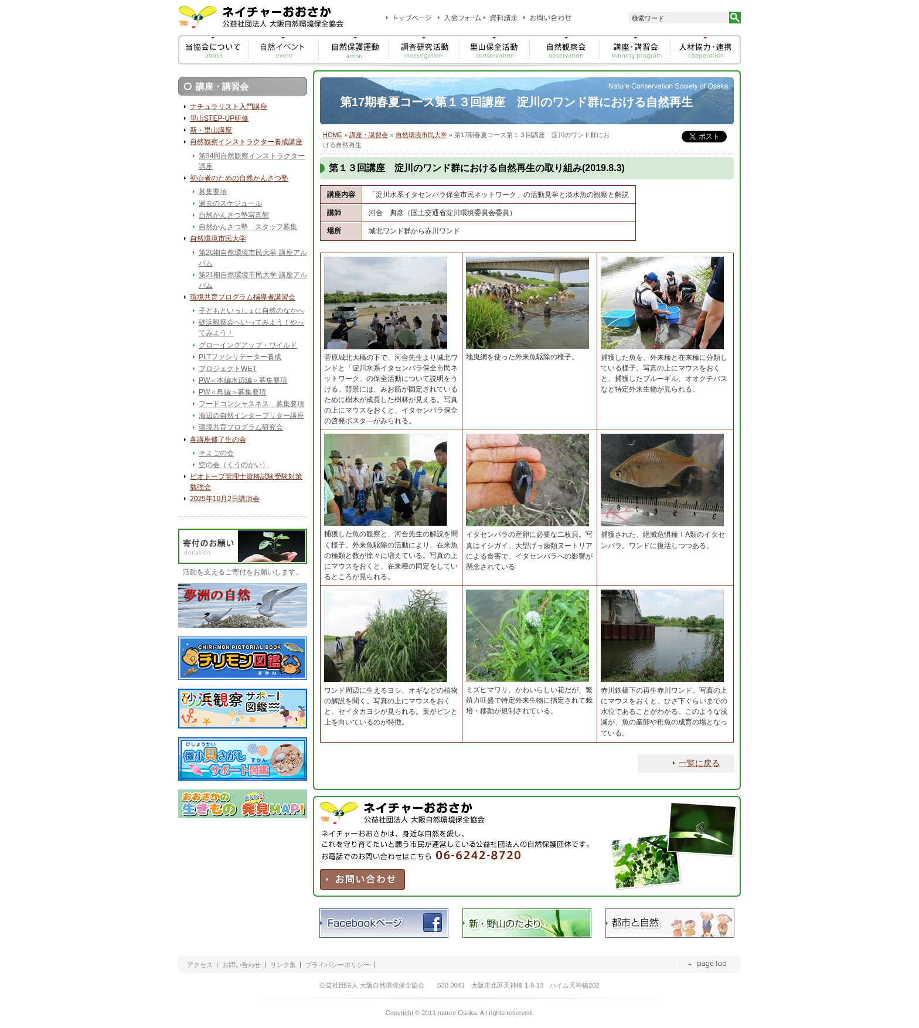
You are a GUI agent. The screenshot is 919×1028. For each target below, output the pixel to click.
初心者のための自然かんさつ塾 (239, 178)
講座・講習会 (368, 134)
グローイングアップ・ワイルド (248, 345)
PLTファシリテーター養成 (240, 357)
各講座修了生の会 (218, 439)
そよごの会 (216, 453)
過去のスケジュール (230, 203)
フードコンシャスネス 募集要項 (251, 404)
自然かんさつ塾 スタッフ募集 (248, 227)
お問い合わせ (241, 965)
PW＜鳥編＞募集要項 (232, 392)
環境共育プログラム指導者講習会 (242, 297)
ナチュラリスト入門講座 (228, 107)
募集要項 (213, 192)
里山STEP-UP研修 (219, 118)
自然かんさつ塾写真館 (234, 215)
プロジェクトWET (228, 369)
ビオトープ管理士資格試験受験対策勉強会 (246, 481)
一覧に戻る (699, 763)
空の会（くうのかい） (234, 465)
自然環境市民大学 (421, 134)
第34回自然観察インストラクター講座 (252, 161)
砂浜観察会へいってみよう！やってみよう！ (251, 327)
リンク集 (283, 965)
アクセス (200, 965)
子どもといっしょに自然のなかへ (251, 311)
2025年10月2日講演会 (225, 499)
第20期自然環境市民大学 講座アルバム (253, 258)
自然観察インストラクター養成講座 (246, 142)
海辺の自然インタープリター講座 (251, 415)
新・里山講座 (211, 130)
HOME (332, 134)
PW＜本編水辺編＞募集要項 (243, 380)
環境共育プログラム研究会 (241, 427)
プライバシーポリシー (337, 965)
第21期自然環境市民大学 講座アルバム (253, 280)
